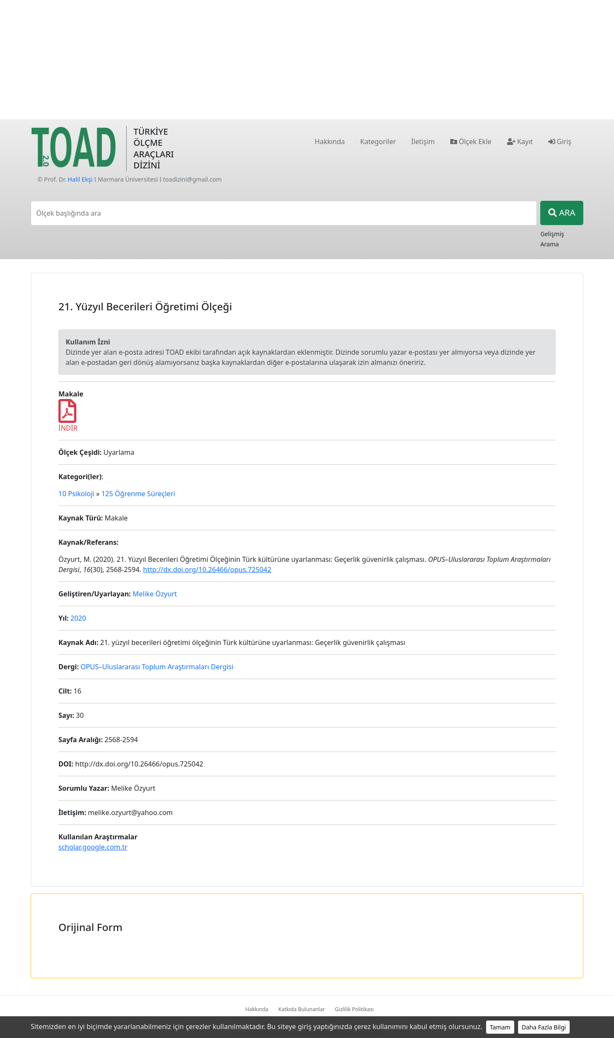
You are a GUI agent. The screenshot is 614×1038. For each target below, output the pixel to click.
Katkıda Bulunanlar (301, 1009)
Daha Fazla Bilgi (544, 1027)
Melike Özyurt (155, 594)
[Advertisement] (307, 59)
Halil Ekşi (80, 179)
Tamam (500, 1027)
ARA (561, 212)
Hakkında (256, 1009)
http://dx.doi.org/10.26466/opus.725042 (207, 569)
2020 (78, 618)
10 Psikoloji (76, 493)
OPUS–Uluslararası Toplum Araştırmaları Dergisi (157, 666)
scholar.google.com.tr (92, 847)
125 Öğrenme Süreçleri (138, 493)
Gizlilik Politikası (354, 1009)
